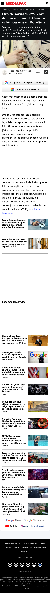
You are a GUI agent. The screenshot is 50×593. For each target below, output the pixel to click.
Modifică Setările (25, 557)
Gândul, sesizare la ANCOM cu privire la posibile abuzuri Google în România (14, 356)
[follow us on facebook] (38, 526)
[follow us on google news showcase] (34, 520)
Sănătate (17, 10)
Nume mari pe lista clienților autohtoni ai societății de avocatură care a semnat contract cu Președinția (13, 371)
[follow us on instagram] (24, 526)
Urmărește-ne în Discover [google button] (25, 89)
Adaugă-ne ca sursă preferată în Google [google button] (25, 83)
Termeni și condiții (11, 547)
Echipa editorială (12, 543)
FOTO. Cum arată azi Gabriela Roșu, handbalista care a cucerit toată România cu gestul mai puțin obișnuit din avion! (13, 439)
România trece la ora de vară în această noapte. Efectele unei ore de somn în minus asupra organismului (14, 223)
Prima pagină (7, 10)
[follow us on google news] (13, 520)
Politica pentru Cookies (34, 543)
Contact (25, 551)
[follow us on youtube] (11, 526)
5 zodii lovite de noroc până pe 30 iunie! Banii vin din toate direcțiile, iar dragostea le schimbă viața (13, 473)
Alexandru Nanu (15, 73)
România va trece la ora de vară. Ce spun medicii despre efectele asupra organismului (14, 243)
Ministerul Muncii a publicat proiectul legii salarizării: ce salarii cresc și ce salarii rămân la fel (14, 508)
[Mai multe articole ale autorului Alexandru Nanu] (4, 72)
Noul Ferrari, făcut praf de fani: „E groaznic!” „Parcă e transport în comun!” (13, 388)
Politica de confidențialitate (34, 547)
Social (28, 71)
